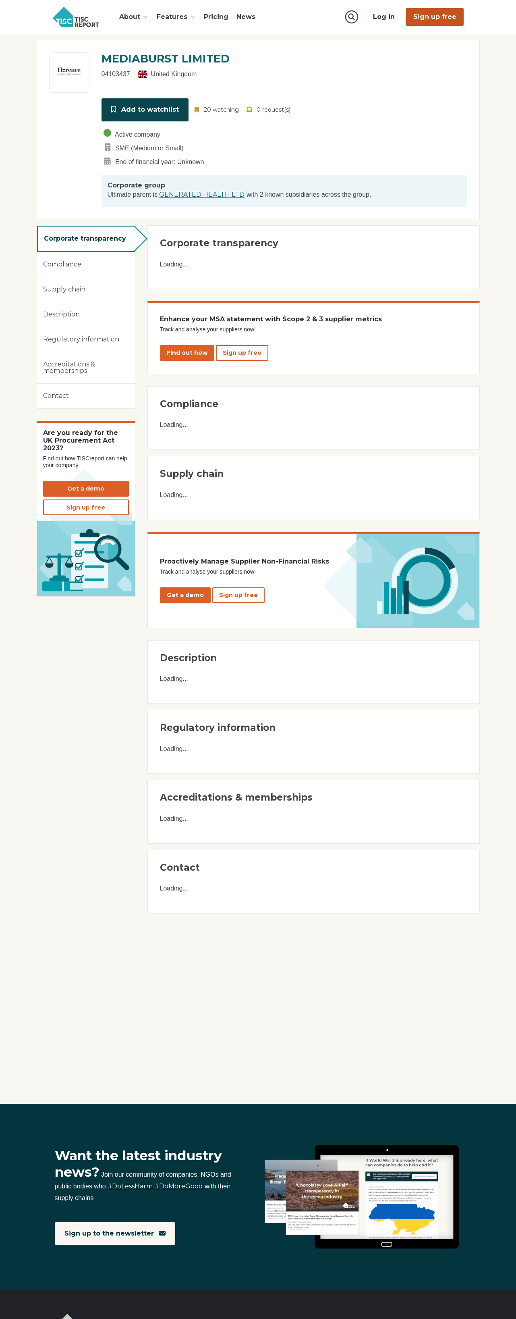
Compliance (62, 264)
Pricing (216, 17)
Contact (56, 395)
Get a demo (85, 487)
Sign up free (434, 17)
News (245, 17)
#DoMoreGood (179, 1186)
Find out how (187, 352)
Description (61, 314)
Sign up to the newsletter (115, 1233)
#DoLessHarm (130, 1186)
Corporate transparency (85, 238)
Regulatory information (81, 339)
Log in (384, 17)
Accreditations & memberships (69, 367)
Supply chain (64, 289)
